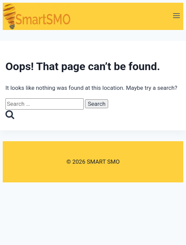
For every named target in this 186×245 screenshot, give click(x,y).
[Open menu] (176, 16)
